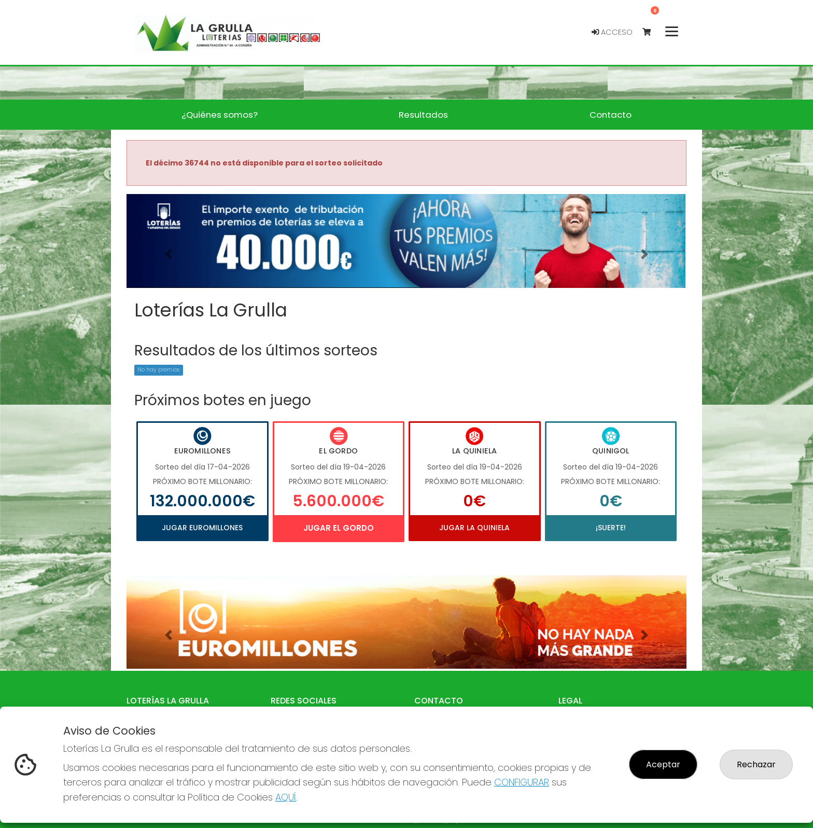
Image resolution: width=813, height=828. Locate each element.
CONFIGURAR (521, 782)
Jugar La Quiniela (474, 527)
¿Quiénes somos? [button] (219, 114)
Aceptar (663, 764)
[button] (169, 254)
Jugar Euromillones (202, 527)
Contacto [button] (611, 114)
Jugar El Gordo (338, 527)
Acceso (612, 32)
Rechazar (756, 764)
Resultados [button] (423, 114)
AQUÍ (285, 797)
